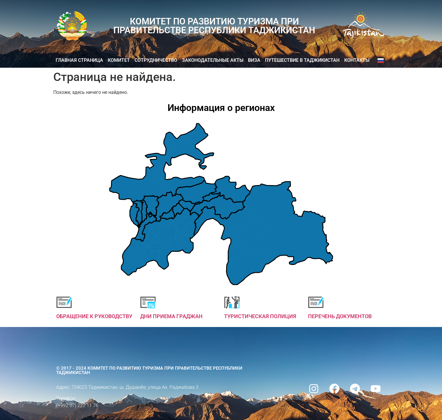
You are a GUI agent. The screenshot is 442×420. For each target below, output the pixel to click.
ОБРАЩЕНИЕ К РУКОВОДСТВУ (94, 316)
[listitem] (263, 233)
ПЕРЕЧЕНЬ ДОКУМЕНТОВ (340, 316)
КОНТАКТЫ (357, 60)
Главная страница (79, 60)
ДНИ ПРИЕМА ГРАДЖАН (171, 316)
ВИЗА (254, 60)
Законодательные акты (213, 60)
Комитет (119, 60)
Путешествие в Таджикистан (302, 60)
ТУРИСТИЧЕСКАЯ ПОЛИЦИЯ (260, 316)
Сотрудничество (156, 60)
